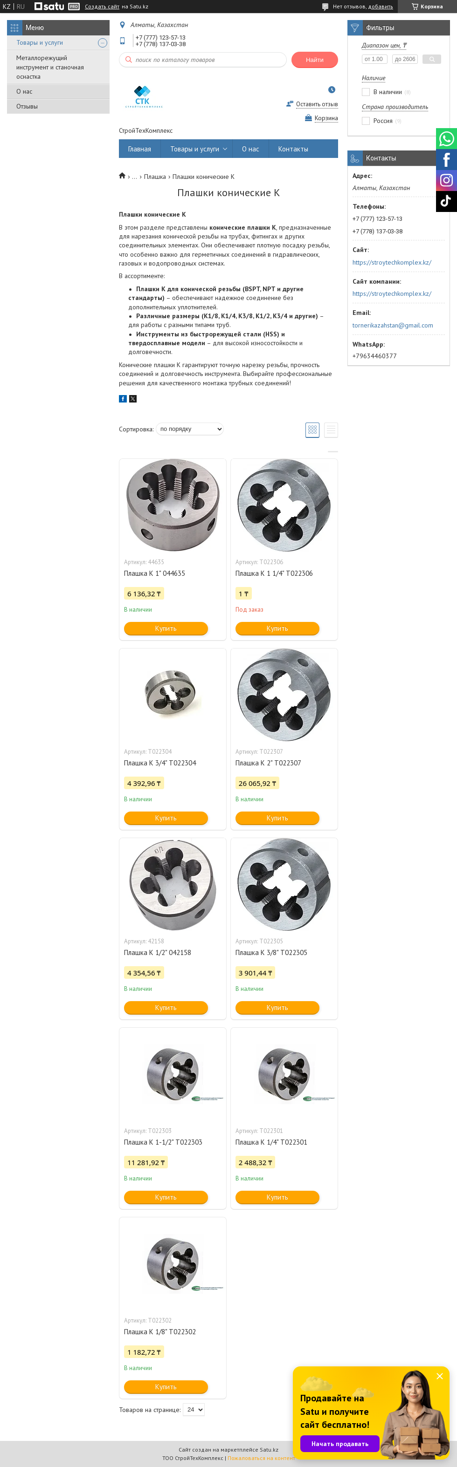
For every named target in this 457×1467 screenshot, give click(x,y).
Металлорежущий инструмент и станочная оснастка (50, 67)
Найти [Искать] (315, 59)
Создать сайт (102, 6)
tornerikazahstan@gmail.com (393, 325)
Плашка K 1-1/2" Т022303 (163, 1142)
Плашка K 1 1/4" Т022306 (274, 573)
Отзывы (27, 106)
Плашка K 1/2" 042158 (157, 952)
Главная (139, 148)
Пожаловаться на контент (261, 1457)
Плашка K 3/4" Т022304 (160, 762)
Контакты (293, 148)
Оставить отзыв (317, 104)
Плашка (155, 176)
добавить (380, 6)
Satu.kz (269, 1449)
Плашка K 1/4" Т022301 (271, 1142)
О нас (24, 91)
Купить (166, 628)
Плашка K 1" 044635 (154, 573)
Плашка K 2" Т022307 (268, 762)
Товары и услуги (39, 42)
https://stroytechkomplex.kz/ (392, 262)
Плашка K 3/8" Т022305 (271, 952)
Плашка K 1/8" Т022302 (160, 1331)
